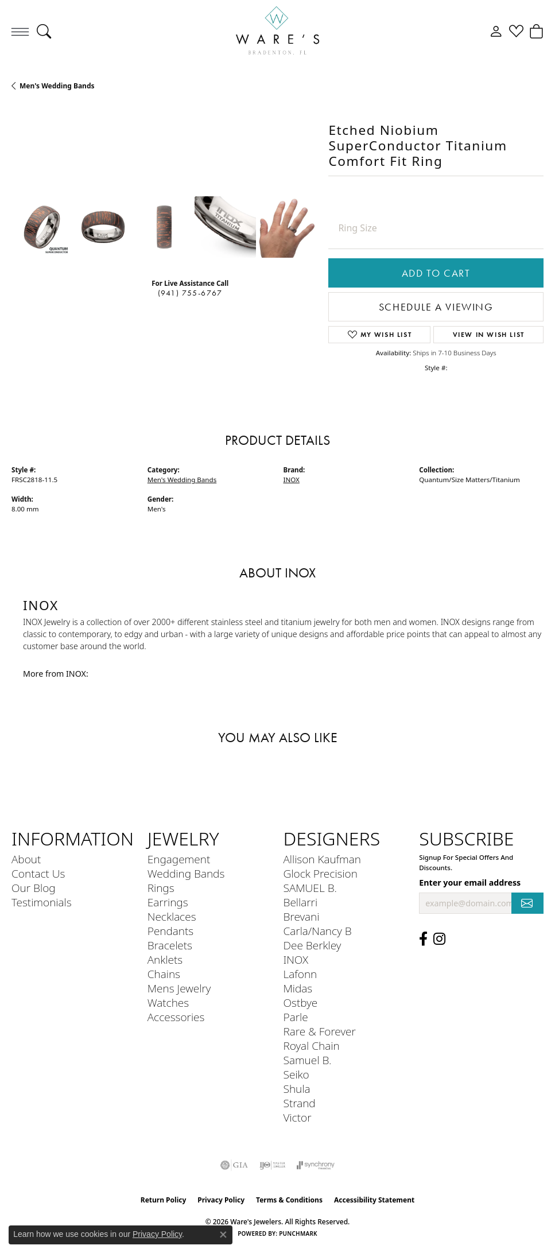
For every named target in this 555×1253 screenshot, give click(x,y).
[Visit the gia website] (234, 1165)
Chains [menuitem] (164, 974)
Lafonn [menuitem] (300, 974)
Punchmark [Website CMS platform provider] (298, 1233)
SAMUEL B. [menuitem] (310, 887)
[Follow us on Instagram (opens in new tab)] (439, 939)
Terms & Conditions (289, 1200)
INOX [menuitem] (296, 959)
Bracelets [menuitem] (170, 945)
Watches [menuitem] (168, 1002)
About (26, 859)
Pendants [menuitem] (170, 930)
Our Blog (33, 887)
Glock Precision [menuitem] (321, 873)
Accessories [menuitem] (176, 1017)
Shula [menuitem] (297, 1088)
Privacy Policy (220, 1200)
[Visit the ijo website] (272, 1165)
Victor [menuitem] (298, 1117)
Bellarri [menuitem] (301, 902)
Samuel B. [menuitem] (308, 1060)
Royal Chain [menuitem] (312, 1045)
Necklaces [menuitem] (172, 916)
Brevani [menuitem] (302, 916)
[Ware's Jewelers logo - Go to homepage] (277, 31)
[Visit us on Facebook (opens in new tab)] (423, 939)
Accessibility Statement (374, 1200)
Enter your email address (470, 882)
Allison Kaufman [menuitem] (322, 859)
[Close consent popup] (223, 1234)
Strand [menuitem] (300, 1103)
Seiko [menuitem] (296, 1074)
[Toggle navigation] (20, 31)
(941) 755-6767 (190, 293)
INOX (292, 479)
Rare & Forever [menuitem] (320, 1031)
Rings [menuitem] (161, 887)
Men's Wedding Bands (57, 86)
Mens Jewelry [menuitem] (179, 988)
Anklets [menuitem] (165, 959)
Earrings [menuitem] (168, 902)
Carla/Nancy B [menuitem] (318, 930)
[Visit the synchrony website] (316, 1165)
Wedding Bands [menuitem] (186, 873)
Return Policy (164, 1200)
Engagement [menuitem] (179, 859)
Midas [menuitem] (298, 988)
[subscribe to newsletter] (527, 903)
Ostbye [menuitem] (301, 1002)
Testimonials (41, 902)
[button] (44, 31)
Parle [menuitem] (296, 1017)
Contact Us (38, 873)
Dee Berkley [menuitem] (312, 945)
